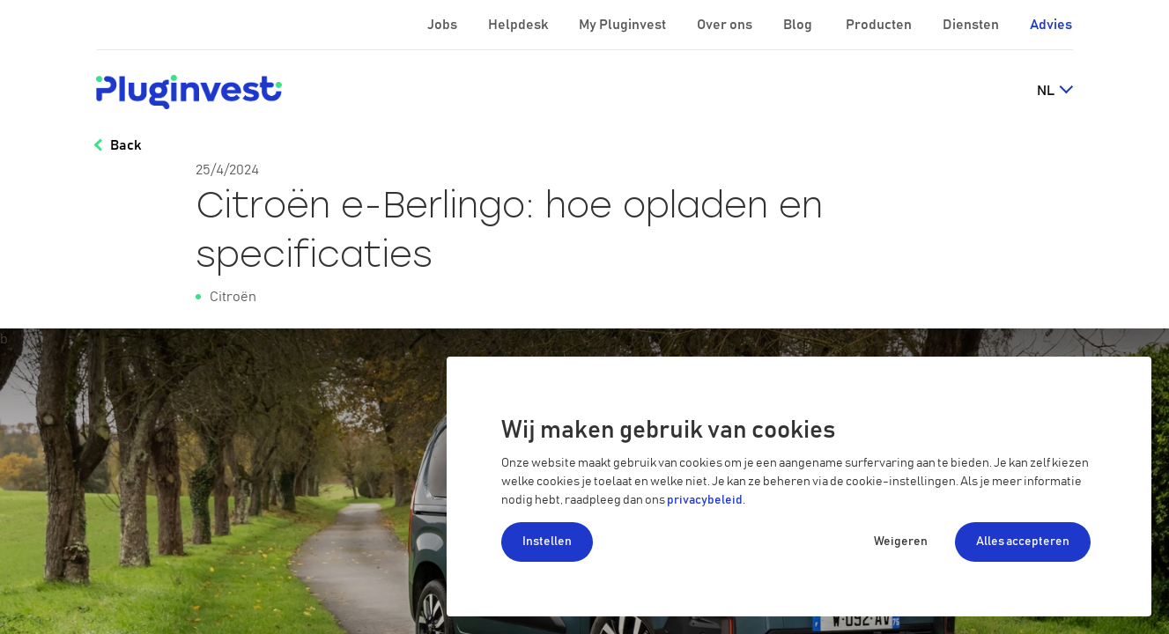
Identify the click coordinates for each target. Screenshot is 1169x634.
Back (125, 145)
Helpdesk (519, 25)
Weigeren (901, 541)
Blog (799, 25)
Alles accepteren (1022, 541)
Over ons (726, 25)
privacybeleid (705, 500)
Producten (880, 25)
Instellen (547, 541)
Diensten (972, 25)
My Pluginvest (624, 25)
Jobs (443, 25)
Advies (1051, 25)
